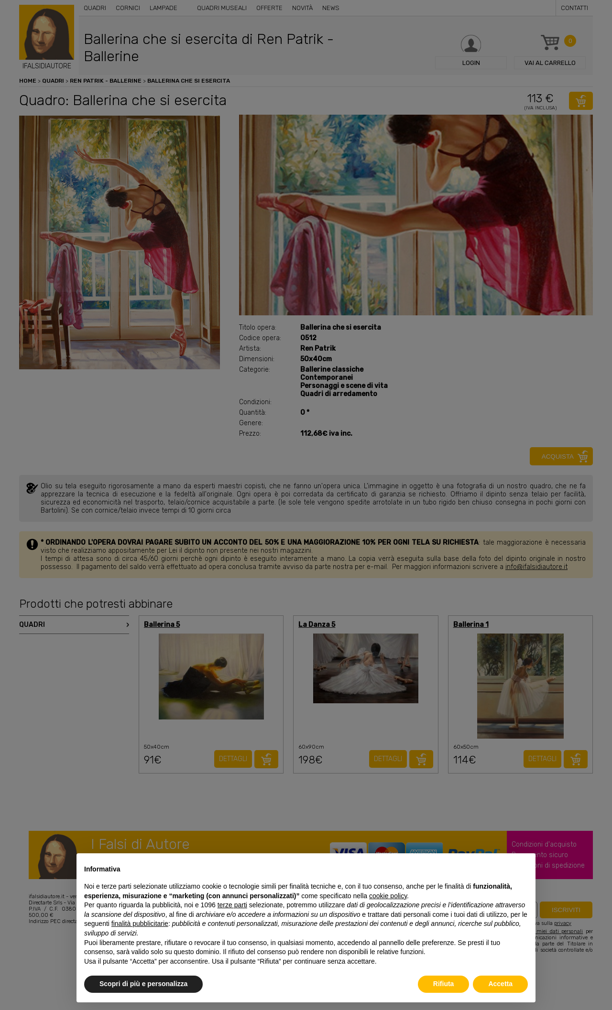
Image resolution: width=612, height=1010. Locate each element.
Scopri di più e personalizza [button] (143, 984)
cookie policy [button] (388, 896)
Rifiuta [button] (443, 984)
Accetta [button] (500, 984)
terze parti (232, 905)
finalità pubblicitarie (139, 923)
